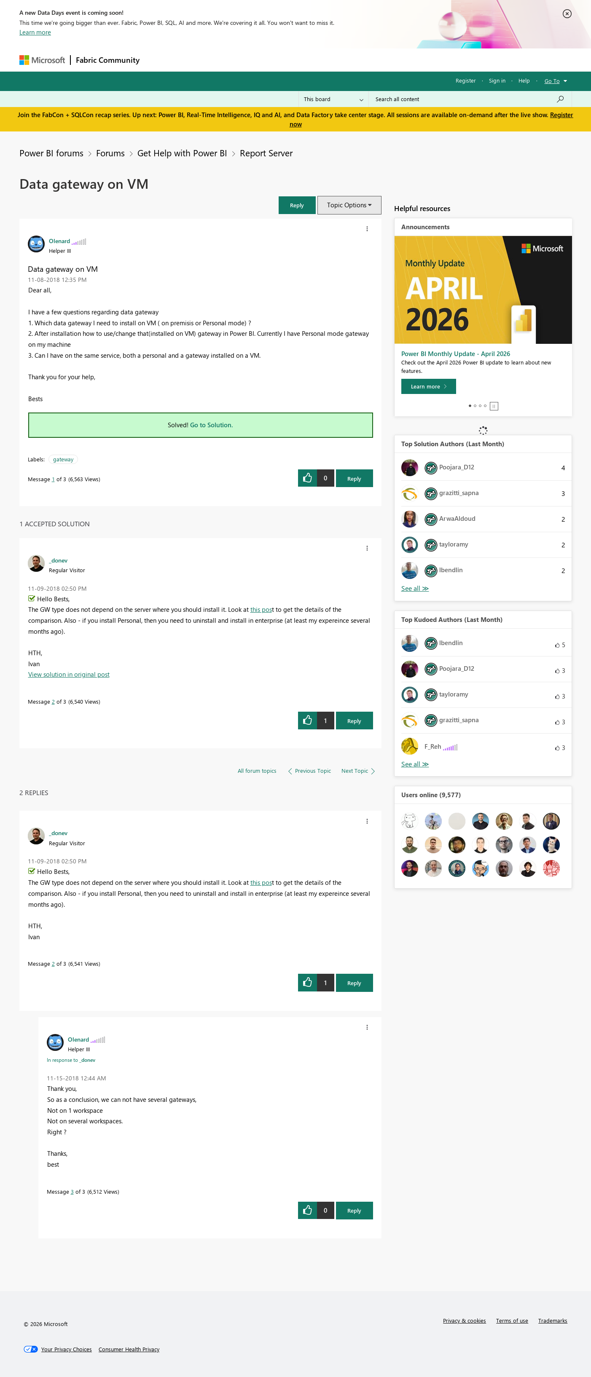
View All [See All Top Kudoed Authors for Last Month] (415, 764)
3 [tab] (480, 405)
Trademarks (552, 1320)
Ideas (230, 59)
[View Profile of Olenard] (59, 240)
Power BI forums (51, 152)
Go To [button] (552, 80)
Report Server (266, 152)
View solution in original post (69, 674)
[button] (297, 205)
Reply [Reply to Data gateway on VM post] (354, 478)
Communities (268, 59)
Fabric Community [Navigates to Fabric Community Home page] (108, 60)
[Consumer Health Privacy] (129, 1349)
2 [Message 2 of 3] (53, 701)
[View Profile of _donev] (58, 560)
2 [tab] (475, 405)
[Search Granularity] (333, 99)
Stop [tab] (494, 406)
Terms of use (512, 1320)
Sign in (497, 80)
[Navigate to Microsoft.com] (42, 60)
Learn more (35, 32)
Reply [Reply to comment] (354, 720)
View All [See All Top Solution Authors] (415, 588)
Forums (159, 59)
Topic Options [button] (346, 205)
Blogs (305, 59)
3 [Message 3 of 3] (72, 1191)
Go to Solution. (211, 425)
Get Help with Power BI (182, 152)
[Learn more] (428, 386)
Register (466, 80)
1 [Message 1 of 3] (53, 478)
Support (374, 59)
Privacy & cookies (464, 1320)
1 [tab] (470, 405)
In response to (71, 1059)
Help (524, 80)
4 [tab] (485, 405)
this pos (261, 609)
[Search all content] (470, 99)
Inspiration (196, 59)
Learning (338, 59)
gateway (63, 459)
